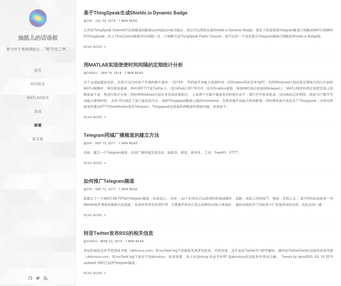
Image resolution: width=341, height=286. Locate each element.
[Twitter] (38, 278)
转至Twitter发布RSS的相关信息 (118, 233)
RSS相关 (38, 104)
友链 (38, 131)
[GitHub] (30, 278)
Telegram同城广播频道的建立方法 (121, 135)
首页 (38, 90)
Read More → (95, 47)
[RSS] (45, 278)
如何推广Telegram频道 (109, 181)
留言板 (38, 158)
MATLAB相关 (38, 117)
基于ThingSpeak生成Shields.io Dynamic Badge (136, 13)
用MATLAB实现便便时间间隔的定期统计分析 (133, 65)
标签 (38, 145)
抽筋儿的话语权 (38, 57)
